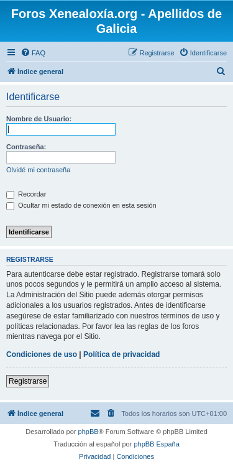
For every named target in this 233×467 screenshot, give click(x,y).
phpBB (88, 431)
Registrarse (28, 381)
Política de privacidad (121, 354)
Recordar (26, 194)
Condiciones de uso (41, 354)
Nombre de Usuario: (38, 119)
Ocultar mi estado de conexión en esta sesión (81, 205)
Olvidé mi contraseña (38, 169)
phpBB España (156, 444)
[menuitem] (33, 52)
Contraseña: (26, 146)
